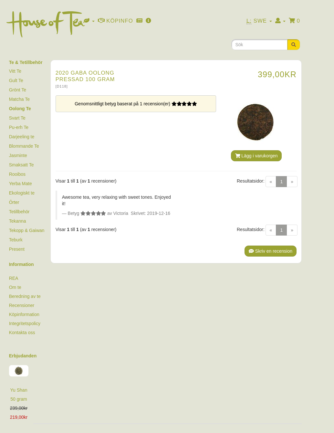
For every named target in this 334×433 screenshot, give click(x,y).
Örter (14, 202)
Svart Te (17, 118)
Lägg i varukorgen (256, 155)
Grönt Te (17, 89)
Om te (15, 287)
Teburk (16, 239)
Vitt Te (15, 71)
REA (13, 278)
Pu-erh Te (18, 127)
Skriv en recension (270, 251)
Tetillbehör (19, 211)
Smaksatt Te (21, 164)
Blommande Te (24, 146)
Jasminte (18, 155)
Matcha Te (19, 99)
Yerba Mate (20, 183)
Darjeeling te (22, 136)
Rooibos (17, 174)
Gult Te (16, 80)
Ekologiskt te (22, 192)
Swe (259, 21)
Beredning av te (25, 296)
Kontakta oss (22, 332)
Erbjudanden (23, 355)
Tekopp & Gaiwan (27, 230)
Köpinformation (24, 314)
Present (17, 249)
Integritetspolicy (24, 323)
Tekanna (17, 221)
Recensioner (22, 305)
